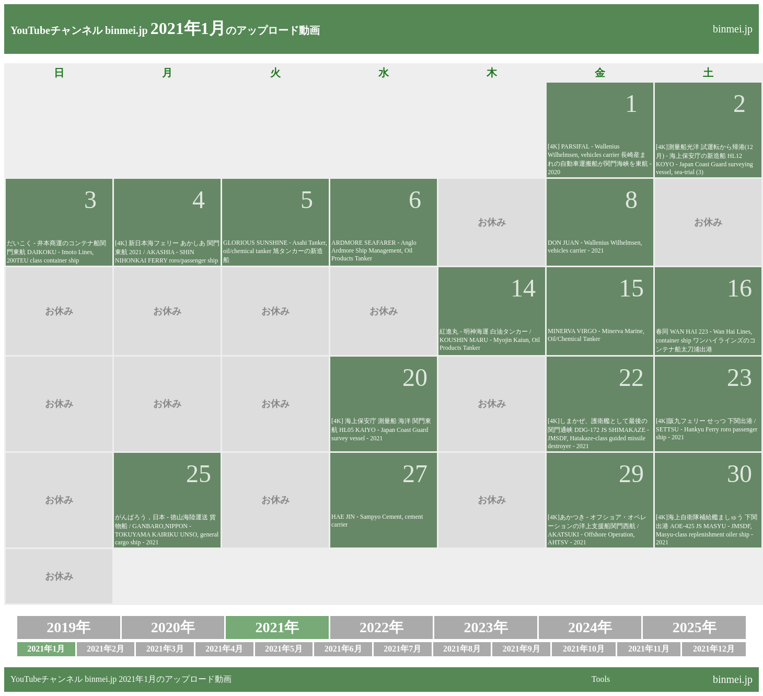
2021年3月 (165, 648)
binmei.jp (733, 29)
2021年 (277, 627)
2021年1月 (46, 648)
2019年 (68, 627)
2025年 (694, 627)
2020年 (173, 627)
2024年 (590, 627)
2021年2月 (105, 648)
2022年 (381, 627)
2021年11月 (648, 648)
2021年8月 (462, 648)
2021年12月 (714, 648)
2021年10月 (584, 648)
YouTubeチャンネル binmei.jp (79, 30)
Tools (601, 679)
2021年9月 (521, 648)
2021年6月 (343, 648)
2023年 (486, 627)
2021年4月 (224, 648)
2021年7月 (402, 648)
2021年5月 (284, 648)
